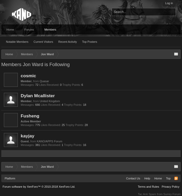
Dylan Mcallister (38, 95)
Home (10, 29)
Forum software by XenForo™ (39, 186)
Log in (169, 3)
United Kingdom (50, 101)
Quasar (44, 81)
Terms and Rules (148, 186)
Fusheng (30, 115)
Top (168, 178)
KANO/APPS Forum (49, 141)
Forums (29, 29)
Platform (10, 178)
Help (147, 178)
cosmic (28, 75)
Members (50, 29)
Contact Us (133, 178)
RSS (176, 178)
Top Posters (89, 41)
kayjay (27, 135)
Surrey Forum (172, 194)
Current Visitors (43, 41)
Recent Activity (67, 41)
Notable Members (17, 41)
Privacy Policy (170, 186)
